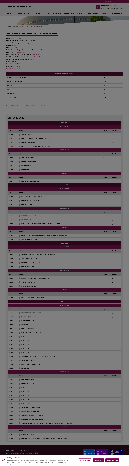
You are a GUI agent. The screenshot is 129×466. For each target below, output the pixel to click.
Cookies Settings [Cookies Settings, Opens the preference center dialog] (85, 461)
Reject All (98, 461)
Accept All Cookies (112, 461)
